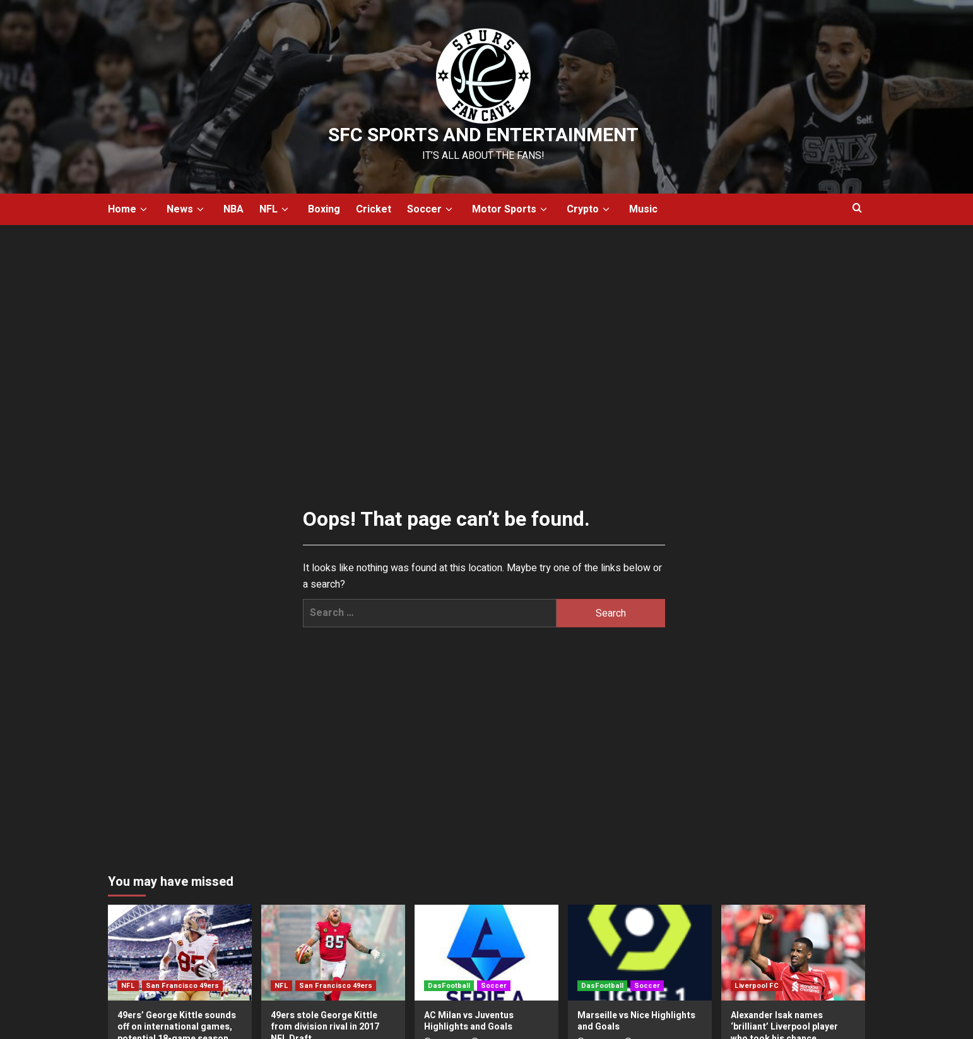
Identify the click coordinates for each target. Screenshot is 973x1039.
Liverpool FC (756, 985)
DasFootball (449, 985)
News (187, 209)
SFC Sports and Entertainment (483, 135)
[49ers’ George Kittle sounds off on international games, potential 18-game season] (180, 953)
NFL (275, 209)
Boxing (324, 209)
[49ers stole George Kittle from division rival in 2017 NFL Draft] (333, 953)
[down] (143, 210)
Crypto (590, 209)
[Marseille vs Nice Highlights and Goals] (640, 953)
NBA (233, 209)
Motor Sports (511, 209)
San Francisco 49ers (182, 985)
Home (129, 209)
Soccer (431, 209)
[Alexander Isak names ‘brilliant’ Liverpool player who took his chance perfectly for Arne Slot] (793, 953)
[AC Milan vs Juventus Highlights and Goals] (486, 953)
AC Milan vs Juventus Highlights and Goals (469, 1021)
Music (643, 209)
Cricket (373, 209)
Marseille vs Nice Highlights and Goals (636, 1021)
